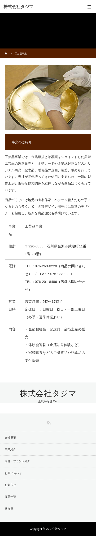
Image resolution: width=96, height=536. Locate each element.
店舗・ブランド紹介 (17, 461)
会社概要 (10, 437)
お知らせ (10, 485)
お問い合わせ (13, 473)
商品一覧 (10, 496)
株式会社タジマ (48, 393)
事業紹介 (10, 449)
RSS (48, 421)
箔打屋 (9, 508)
